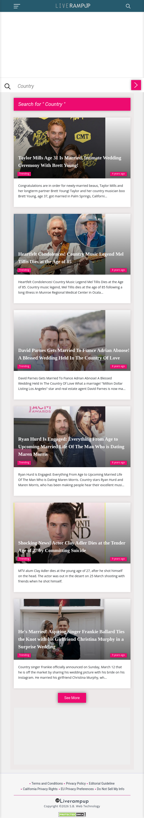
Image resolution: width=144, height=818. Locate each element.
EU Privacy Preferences (77, 789)
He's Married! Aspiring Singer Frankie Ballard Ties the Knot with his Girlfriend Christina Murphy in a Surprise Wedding (71, 639)
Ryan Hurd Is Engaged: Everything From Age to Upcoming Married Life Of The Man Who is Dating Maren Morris (71, 446)
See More (72, 698)
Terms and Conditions (47, 783)
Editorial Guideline (101, 783)
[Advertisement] (38, 44)
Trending (24, 173)
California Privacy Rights (40, 789)
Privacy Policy (76, 783)
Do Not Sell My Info (110, 789)
